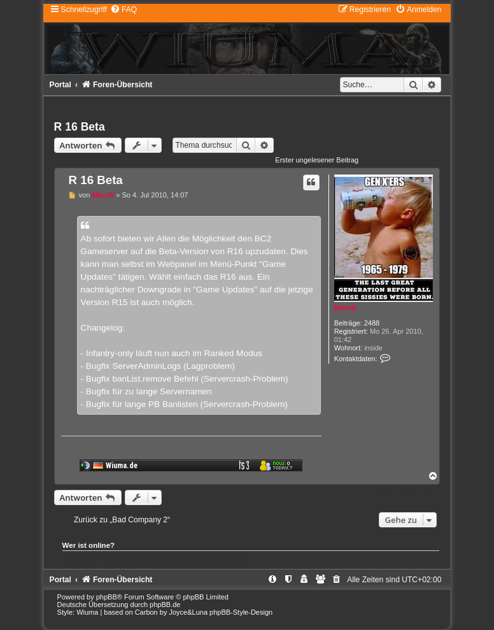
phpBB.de (165, 604)
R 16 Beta (79, 126)
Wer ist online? (88, 545)
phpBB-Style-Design (240, 612)
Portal (60, 84)
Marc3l (345, 307)
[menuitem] (123, 9)
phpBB (106, 597)
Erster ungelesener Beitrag (316, 160)
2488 (371, 323)
